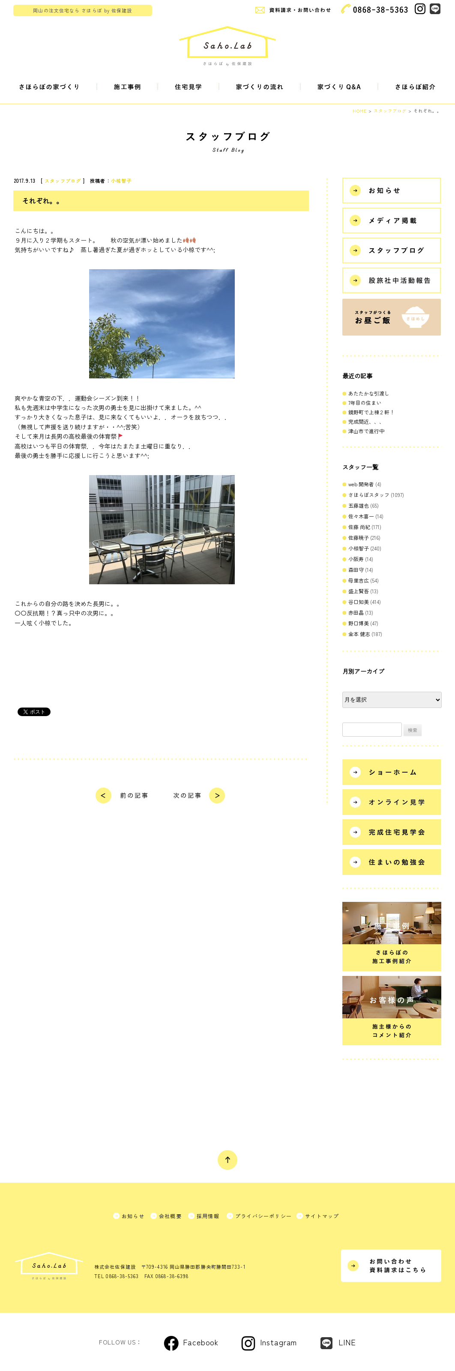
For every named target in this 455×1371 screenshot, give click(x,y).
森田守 (356, 569)
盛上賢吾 (358, 591)
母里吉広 (358, 580)
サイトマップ (322, 1215)
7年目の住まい (364, 402)
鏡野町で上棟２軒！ (371, 412)
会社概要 (170, 1215)
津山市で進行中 (366, 430)
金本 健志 (359, 633)
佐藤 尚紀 (359, 526)
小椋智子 (121, 180)
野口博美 (358, 623)
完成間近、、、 (366, 421)
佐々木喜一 (361, 516)
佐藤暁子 (358, 537)
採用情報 (208, 1215)
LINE (347, 1341)
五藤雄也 (358, 505)
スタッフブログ (63, 180)
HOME (360, 110)
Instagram (278, 1341)
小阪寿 (356, 558)
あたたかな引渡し (368, 393)
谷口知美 (358, 601)
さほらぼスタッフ (368, 494)
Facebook (201, 1341)
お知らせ (133, 1215)
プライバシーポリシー (263, 1215)
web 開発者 (361, 484)
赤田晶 (356, 612)
